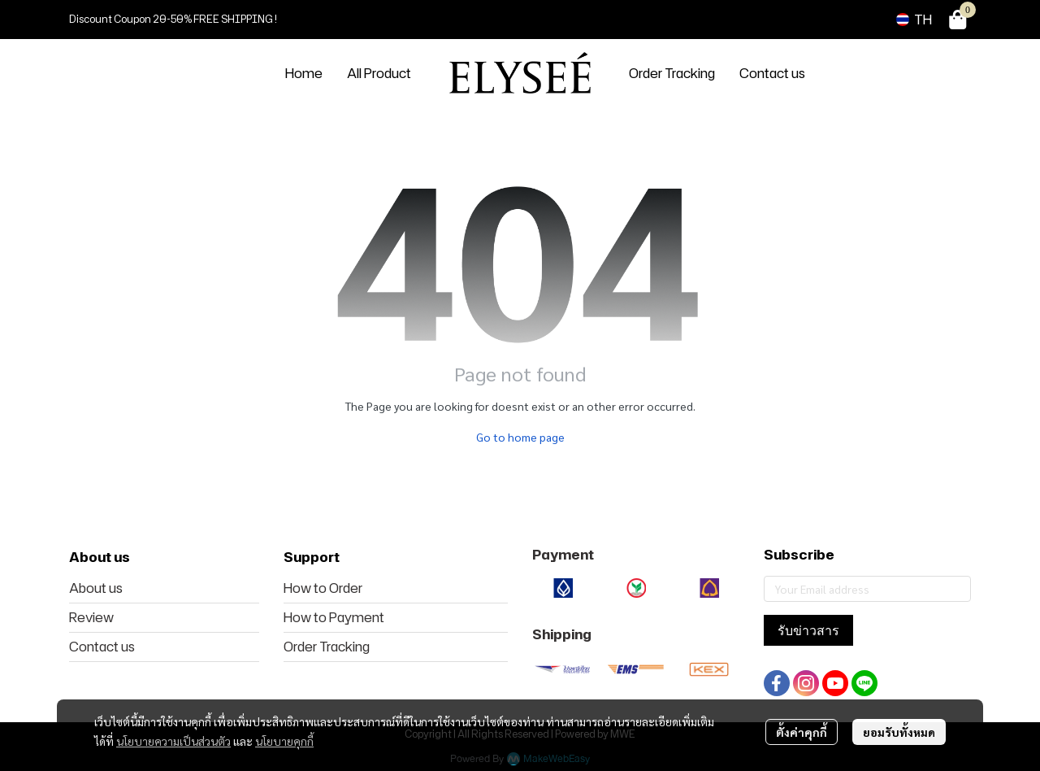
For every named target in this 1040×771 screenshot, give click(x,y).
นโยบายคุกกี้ (284, 741)
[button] (914, 19)
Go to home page (520, 436)
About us (96, 588)
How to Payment (334, 617)
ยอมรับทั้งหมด (899, 732)
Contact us (102, 647)
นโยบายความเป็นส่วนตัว (173, 741)
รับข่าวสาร (808, 630)
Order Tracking (327, 647)
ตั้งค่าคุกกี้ (801, 732)
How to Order (323, 588)
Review (91, 617)
